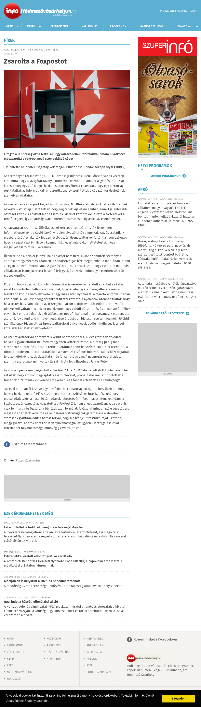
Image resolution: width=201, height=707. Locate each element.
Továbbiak (185, 26)
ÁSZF (89, 665)
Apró (10, 665)
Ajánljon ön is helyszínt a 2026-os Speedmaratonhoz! (42, 581)
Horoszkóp (14, 679)
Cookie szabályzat (99, 672)
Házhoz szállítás (151, 26)
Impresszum (94, 652)
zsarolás (34, 460)
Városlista (75, 11)
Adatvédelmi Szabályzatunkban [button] (28, 700)
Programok (118, 26)
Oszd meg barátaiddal (29, 444)
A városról (54, 645)
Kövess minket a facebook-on (155, 639)
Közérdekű (54, 639)
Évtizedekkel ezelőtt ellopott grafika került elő (38, 556)
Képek (31, 26)
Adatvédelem (95, 645)
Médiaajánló (95, 639)
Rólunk (92, 659)
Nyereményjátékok (19, 672)
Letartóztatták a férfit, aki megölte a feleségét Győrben (44, 527)
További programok (165, 176)
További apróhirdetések (165, 313)
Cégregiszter (59, 26)
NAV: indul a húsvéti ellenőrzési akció (31, 601)
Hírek (9, 26)
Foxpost (21, 460)
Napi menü (54, 659)
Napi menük (89, 26)
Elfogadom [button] (179, 698)
